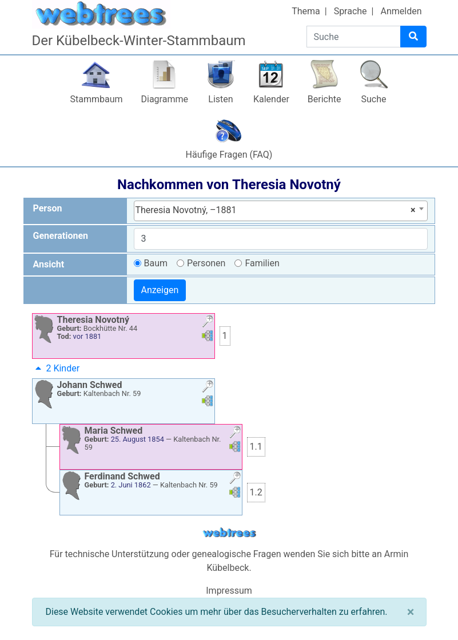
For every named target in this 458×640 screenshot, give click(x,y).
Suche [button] (374, 99)
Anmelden (400, 11)
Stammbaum (96, 99)
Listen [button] (220, 99)
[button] (207, 322)
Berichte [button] (324, 99)
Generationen (61, 235)
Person (47, 208)
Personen (206, 263)
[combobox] (281, 211)
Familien (262, 263)
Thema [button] (306, 11)
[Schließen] (411, 612)
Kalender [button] (271, 99)
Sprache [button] (350, 11)
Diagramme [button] (164, 99)
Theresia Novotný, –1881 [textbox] (276, 210)
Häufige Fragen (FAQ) (229, 154)
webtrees (229, 533)
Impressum (229, 590)
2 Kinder (56, 368)
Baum (156, 263)
